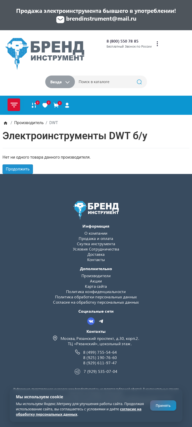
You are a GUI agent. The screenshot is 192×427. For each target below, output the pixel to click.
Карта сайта (96, 286)
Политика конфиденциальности (96, 291)
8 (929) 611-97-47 (100, 362)
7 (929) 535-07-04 (100, 371)
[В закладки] (45, 105)
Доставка (96, 254)
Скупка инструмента (96, 243)
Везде (60, 81)
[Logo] (44, 53)
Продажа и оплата (96, 238)
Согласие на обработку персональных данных (96, 302)
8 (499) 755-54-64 (100, 352)
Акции (96, 280)
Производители (96, 275)
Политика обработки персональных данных (96, 296)
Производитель (29, 122)
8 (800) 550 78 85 (122, 41)
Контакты (96, 259)
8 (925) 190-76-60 (100, 357)
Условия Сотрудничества (96, 249)
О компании (95, 233)
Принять (163, 405)
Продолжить (18, 169)
